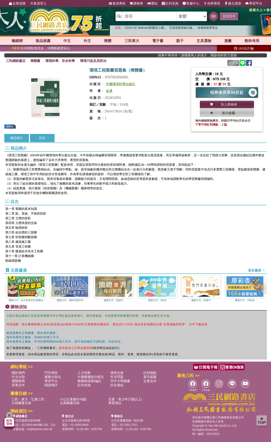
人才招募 (84, 373)
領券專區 (212, 3)
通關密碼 (18, 381)
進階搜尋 (229, 16)
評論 (233, 63)
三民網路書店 (15, 61)
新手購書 (150, 377)
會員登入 (38, 3)
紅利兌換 (170, 3)
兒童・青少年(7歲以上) (125, 399)
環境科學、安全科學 (60, 61)
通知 (152, 3)
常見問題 (116, 377)
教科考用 (252, 41)
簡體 (107, 41)
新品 (43, 41)
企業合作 (150, 381)
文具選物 (204, 41)
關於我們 (18, 373)
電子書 (157, 41)
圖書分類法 (53, 377)
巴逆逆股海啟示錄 (180, 27)
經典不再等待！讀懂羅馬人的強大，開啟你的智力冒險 (210, 55)
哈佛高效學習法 (208, 27)
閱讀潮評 (51, 385)
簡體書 (35, 61)
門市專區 (51, 373)
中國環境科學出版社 (120, 84)
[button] (264, 288)
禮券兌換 (116, 373)
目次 (42, 138)
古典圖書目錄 (70, 403)
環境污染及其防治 (93, 61)
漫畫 (228, 41)
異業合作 (18, 385)
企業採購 (17, 3)
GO (213, 16)
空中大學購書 (120, 381)
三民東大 (132, 41)
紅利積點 (150, 373)
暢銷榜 (17, 41)
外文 (87, 41)
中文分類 (18, 377)
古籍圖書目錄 (21, 403)
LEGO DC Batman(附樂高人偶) (144, 27)
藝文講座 (232, 3)
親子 (180, 41)
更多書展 (256, 270)
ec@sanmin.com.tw (39, 429)
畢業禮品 (114, 403)
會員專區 (117, 3)
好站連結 (116, 385)
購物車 (136, 3)
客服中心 (191, 3)
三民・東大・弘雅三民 (27, 399)
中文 (67, 41)
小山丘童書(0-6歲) (73, 399)
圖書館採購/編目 (89, 381)
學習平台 (253, 3)
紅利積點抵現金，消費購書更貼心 (41, 48)
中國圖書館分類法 (91, 377)
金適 (109, 91)
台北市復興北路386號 (27, 420)
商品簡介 (16, 138)
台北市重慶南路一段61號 (127, 420)
